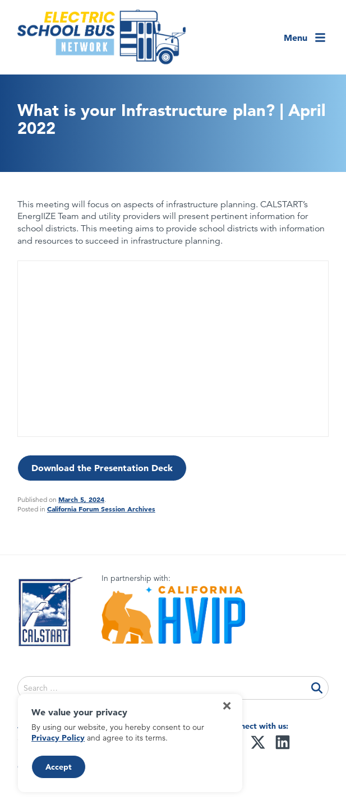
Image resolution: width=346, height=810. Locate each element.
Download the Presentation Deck (102, 467)
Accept (58, 767)
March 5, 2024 (81, 499)
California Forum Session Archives (101, 508)
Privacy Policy (58, 738)
